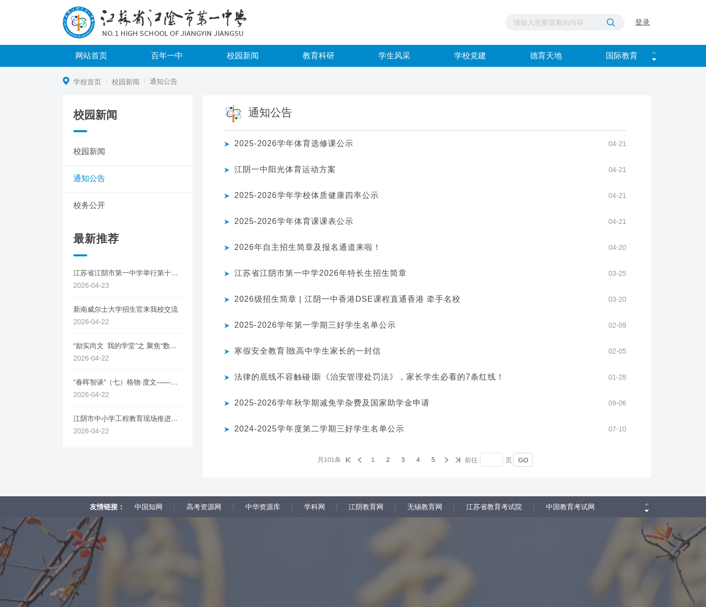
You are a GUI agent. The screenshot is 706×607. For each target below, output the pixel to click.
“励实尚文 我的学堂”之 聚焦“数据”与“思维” (130, 346)
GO (523, 460)
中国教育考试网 (570, 507)
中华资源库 (262, 507)
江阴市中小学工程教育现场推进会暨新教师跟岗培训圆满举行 (130, 418)
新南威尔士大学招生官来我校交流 (125, 309)
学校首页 (88, 82)
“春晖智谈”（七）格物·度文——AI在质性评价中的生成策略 (130, 382)
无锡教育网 (424, 507)
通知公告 (89, 178)
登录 (643, 3)
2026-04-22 (91, 322)
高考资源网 (203, 507)
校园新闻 (127, 82)
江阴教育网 (366, 507)
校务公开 (89, 205)
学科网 (314, 507)
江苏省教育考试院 (494, 507)
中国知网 (149, 507)
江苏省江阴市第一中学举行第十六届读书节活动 (130, 273)
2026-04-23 (91, 285)
